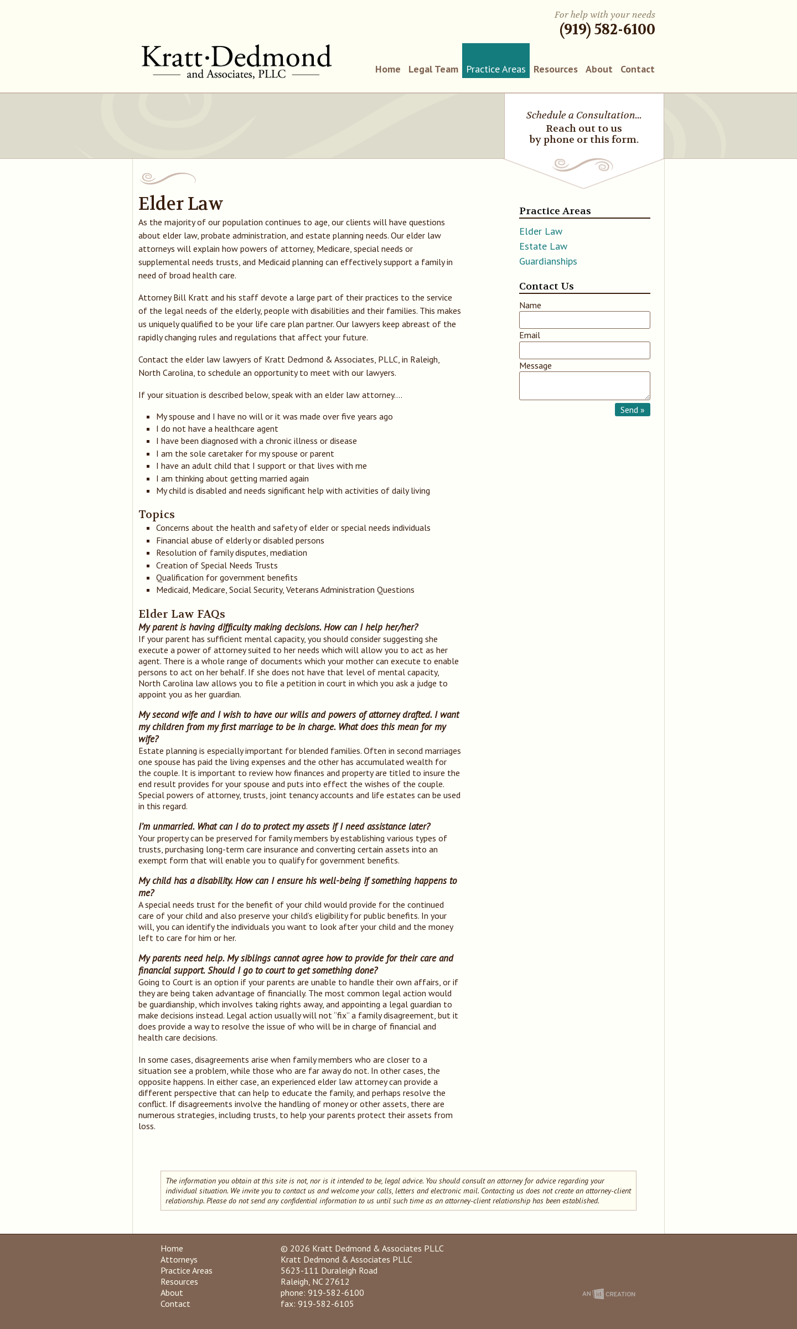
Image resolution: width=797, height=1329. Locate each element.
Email (529, 334)
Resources (556, 69)
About (599, 69)
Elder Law (540, 231)
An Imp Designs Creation (608, 1294)
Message (535, 365)
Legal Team (433, 69)
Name (530, 305)
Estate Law (543, 246)
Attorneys (179, 1259)
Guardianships (548, 261)
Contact (637, 69)
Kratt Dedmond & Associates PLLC (237, 61)
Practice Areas (496, 69)
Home (388, 69)
